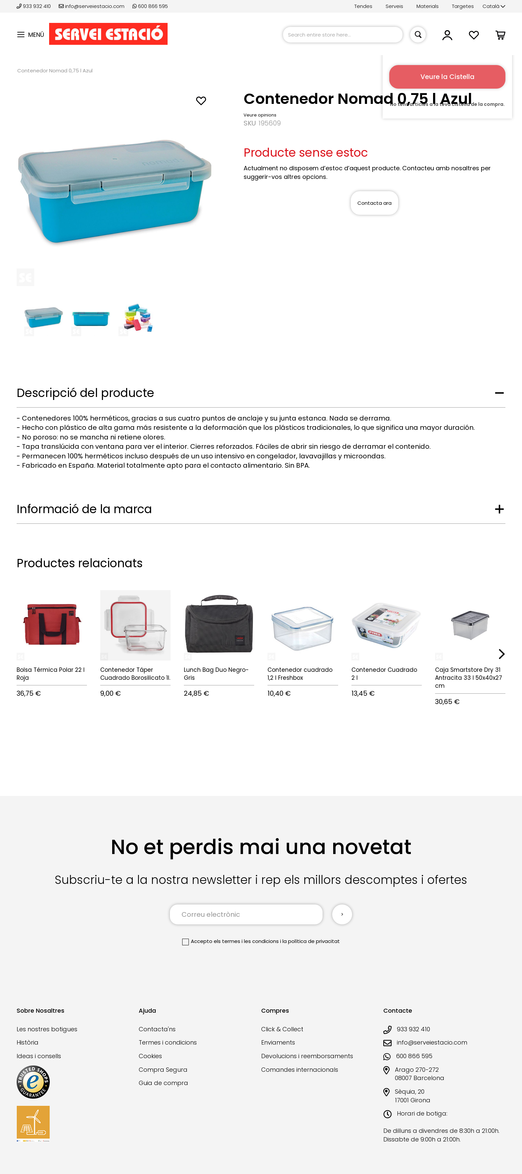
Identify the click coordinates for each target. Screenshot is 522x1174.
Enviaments (278, 1042)
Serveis (394, 6)
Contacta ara (374, 202)
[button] (494, 6)
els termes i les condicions (246, 941)
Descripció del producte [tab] (85, 393)
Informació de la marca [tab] (84, 509)
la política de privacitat (311, 941)
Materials (427, 6)
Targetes (463, 6)
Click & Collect (282, 1029)
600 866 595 (150, 6)
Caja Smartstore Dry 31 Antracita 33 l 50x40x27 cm (468, 678)
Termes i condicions (168, 1042)
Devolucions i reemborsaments (307, 1056)
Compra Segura (163, 1069)
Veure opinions (260, 115)
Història (27, 1042)
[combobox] (343, 34)
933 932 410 (34, 6)
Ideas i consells (39, 1056)
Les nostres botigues (47, 1029)
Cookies (150, 1056)
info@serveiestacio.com (91, 6)
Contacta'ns (157, 1029)
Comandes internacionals (299, 1069)
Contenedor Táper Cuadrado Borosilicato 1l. (135, 674)
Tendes (363, 6)
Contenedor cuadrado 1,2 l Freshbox (300, 674)
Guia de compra (163, 1083)
